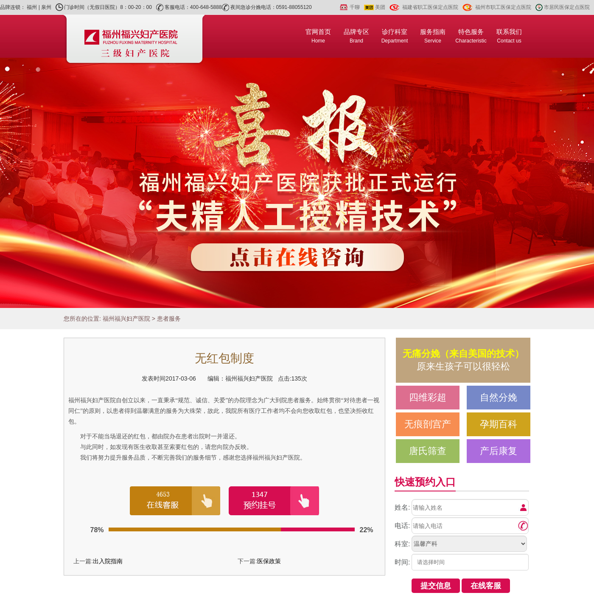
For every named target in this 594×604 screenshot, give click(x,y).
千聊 (355, 7)
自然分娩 (498, 397)
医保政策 (269, 561)
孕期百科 (498, 424)
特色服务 (470, 36)
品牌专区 (356, 36)
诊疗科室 (394, 36)
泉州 (46, 7)
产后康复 (498, 451)
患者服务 (169, 318)
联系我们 (509, 36)
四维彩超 (427, 397)
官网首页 (318, 36)
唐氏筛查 (427, 451)
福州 (32, 7)
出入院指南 (108, 561)
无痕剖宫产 (427, 424)
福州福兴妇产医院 (126, 318)
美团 (380, 7)
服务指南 (433, 36)
